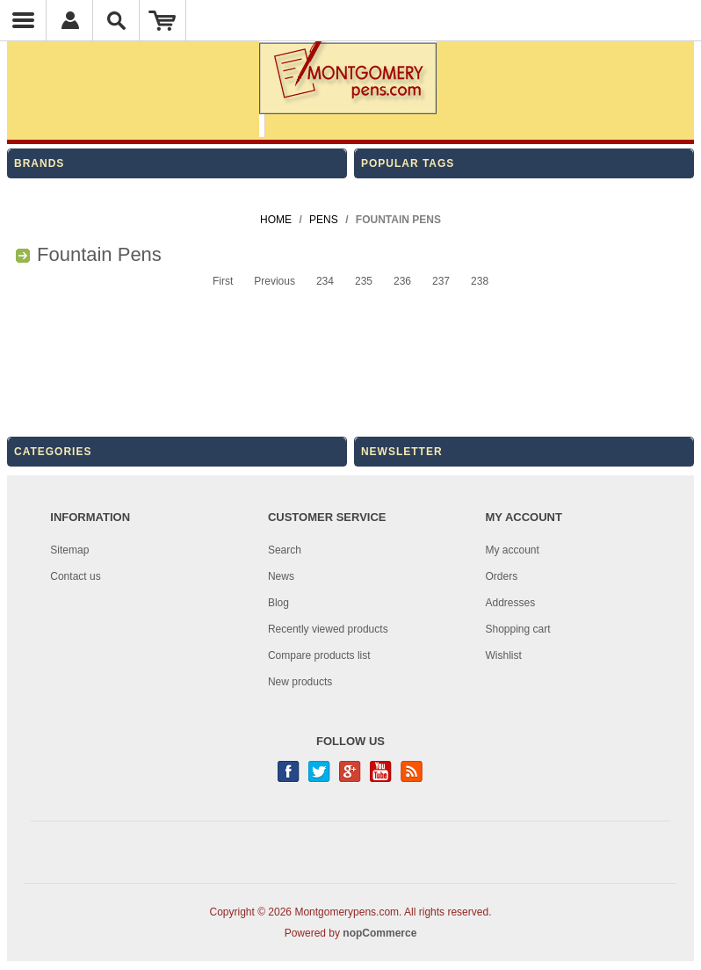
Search (284, 550)
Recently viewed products (328, 629)
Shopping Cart (163, 20)
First (223, 281)
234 (325, 281)
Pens (323, 220)
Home (276, 220)
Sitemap (69, 550)
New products (300, 682)
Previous (274, 281)
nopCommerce (379, 933)
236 (402, 281)
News (281, 576)
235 (363, 281)
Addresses (511, 603)
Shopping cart (518, 629)
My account (512, 550)
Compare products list (319, 655)
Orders (502, 576)
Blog (278, 603)
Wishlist (504, 655)
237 (441, 281)
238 (479, 281)
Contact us (75, 576)
